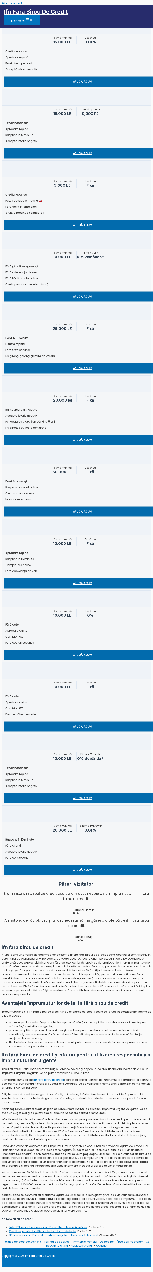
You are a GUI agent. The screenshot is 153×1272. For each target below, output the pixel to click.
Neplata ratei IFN (82, 1246)
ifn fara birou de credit (48, 1080)
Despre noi (107, 1242)
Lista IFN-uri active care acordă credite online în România (48, 1227)
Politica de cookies (56, 1242)
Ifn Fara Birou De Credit (36, 11)
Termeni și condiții (84, 1242)
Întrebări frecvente (130, 1242)
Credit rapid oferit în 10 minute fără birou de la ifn (42, 1231)
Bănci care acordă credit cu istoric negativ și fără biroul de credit (53, 1235)
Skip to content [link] (12, 3)
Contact (102, 1246)
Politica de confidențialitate (22, 1242)
